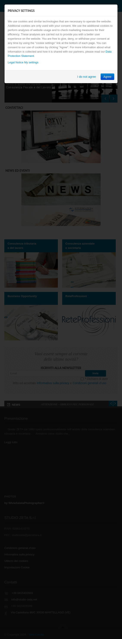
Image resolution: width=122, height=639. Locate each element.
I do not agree (86, 76)
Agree (107, 76)
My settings (31, 62)
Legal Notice (15, 62)
